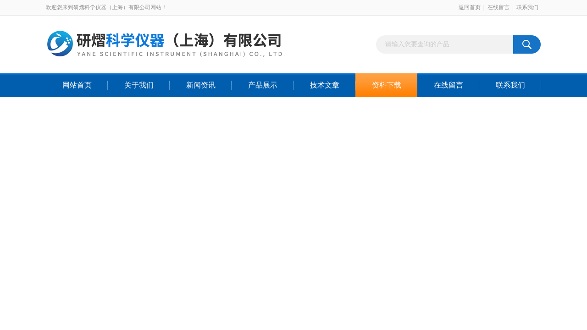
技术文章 (324, 85)
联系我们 (527, 7)
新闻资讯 (201, 85)
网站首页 (77, 85)
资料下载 (386, 85)
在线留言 (498, 7)
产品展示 (262, 85)
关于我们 (139, 85)
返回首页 (470, 7)
